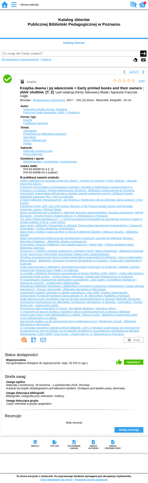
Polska (27, 143)
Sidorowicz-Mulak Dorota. (45, 109)
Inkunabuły (30, 130)
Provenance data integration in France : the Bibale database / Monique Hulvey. (68, 308)
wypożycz (133, 362)
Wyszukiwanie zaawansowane (20, 59)
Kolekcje (46, 59)
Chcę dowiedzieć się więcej (56, 479)
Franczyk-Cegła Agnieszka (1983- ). (51, 112)
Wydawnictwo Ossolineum (49, 100)
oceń (142, 80)
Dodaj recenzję (129, 429)
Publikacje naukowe (35, 123)
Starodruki (29, 137)
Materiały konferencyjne (38, 151)
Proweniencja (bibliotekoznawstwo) (44, 133)
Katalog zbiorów (74, 42)
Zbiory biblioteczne (34, 140)
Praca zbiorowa (32, 154)
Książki (27, 120)
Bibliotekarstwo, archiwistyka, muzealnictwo (50, 161)
